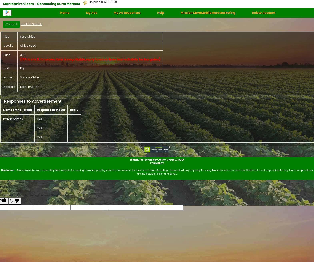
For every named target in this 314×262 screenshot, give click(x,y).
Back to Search (31, 24)
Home (64, 13)
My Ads (91, 13)
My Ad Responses (127, 13)
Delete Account (263, 13)
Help (160, 13)
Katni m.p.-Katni (31, 87)
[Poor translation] (14, 201)
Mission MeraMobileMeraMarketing (208, 13)
